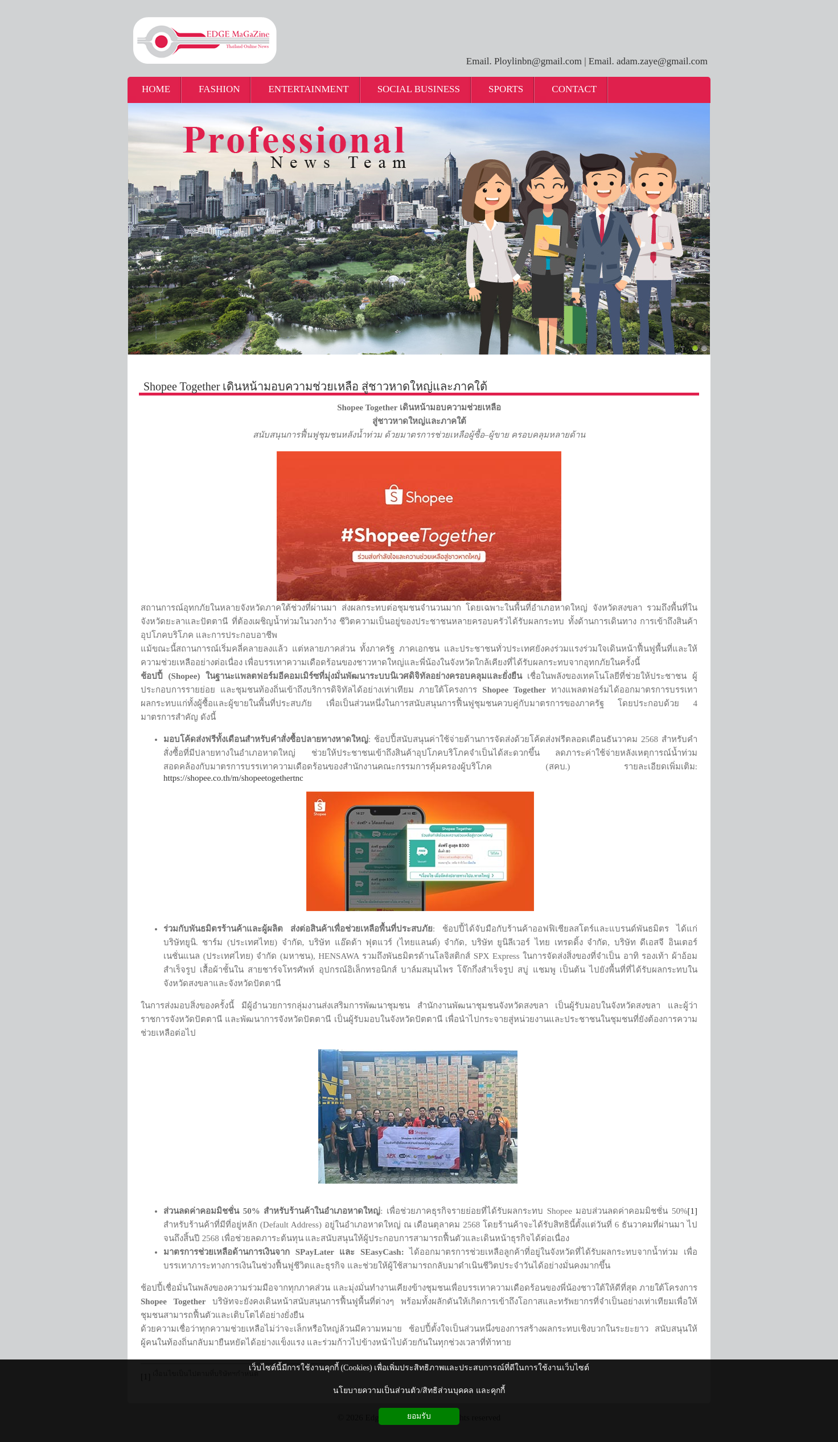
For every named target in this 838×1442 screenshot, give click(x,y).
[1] (693, 1211)
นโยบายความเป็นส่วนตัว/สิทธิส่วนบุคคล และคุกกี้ (418, 1390)
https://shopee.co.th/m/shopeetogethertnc (233, 777)
